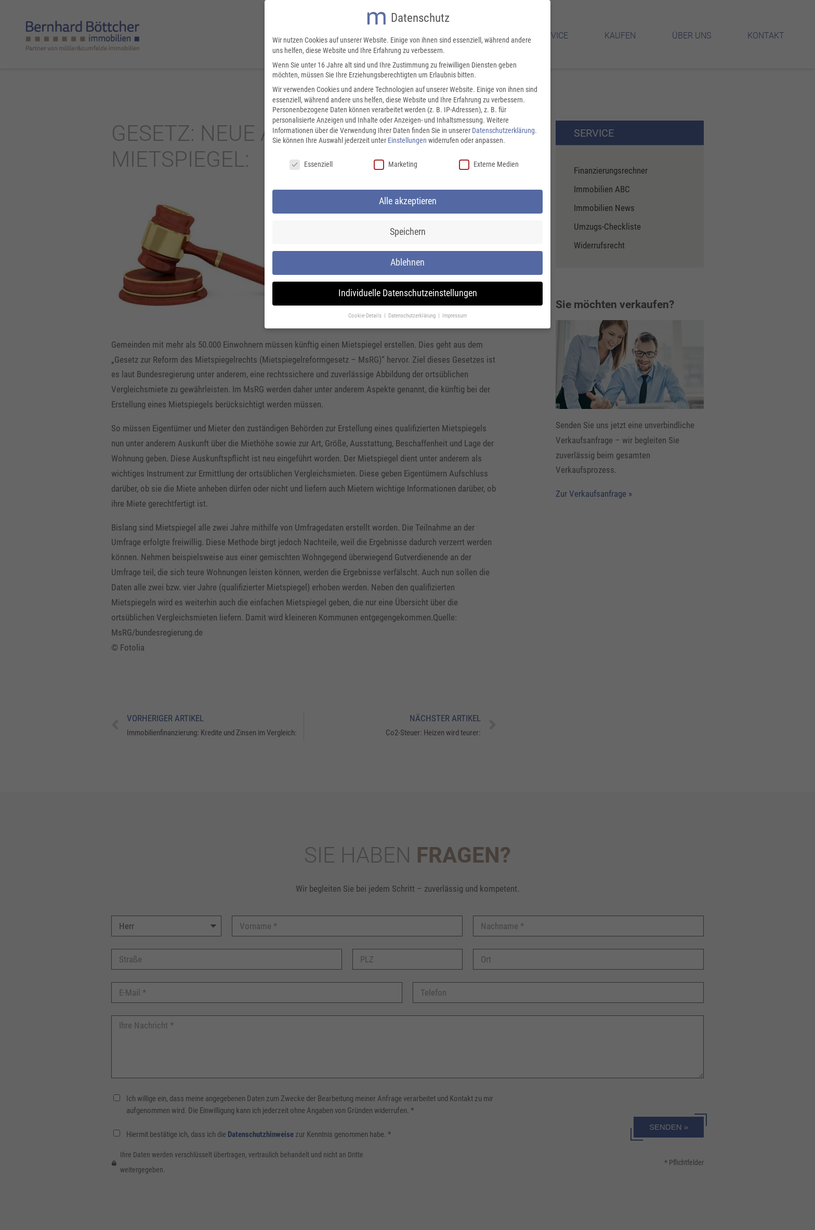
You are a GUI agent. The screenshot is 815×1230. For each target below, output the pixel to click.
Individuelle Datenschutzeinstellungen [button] (407, 290)
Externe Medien (489, 162)
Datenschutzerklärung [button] (412, 313)
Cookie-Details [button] (365, 313)
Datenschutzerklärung (503, 128)
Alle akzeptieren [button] (408, 198)
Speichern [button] (408, 229)
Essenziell (311, 162)
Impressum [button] (454, 313)
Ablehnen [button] (407, 260)
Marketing (395, 162)
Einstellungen (407, 138)
